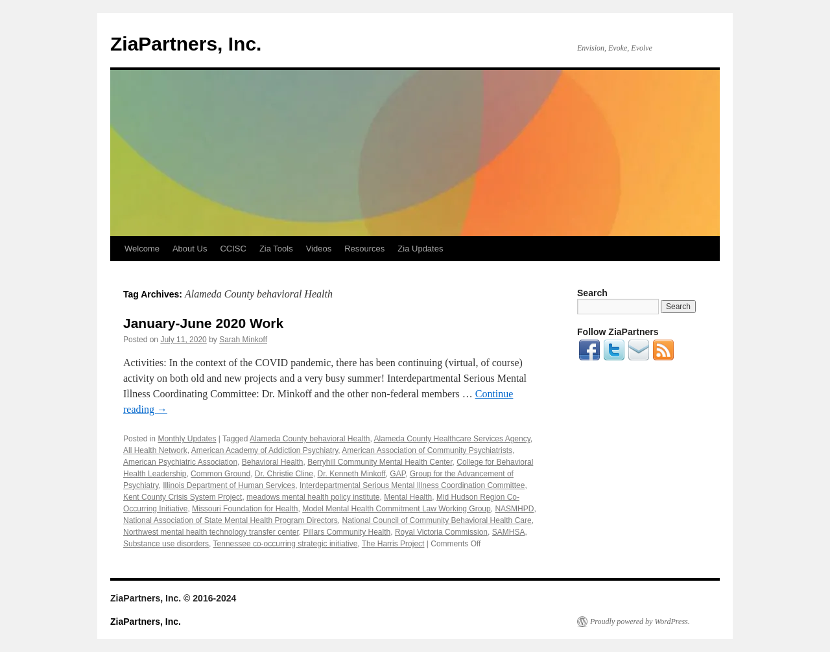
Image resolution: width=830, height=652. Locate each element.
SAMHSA (508, 532)
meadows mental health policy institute (312, 497)
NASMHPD (514, 508)
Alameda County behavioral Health (310, 438)
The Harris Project (393, 543)
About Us (189, 248)
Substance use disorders (166, 543)
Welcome (142, 248)
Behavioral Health (272, 462)
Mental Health (408, 497)
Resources (364, 248)
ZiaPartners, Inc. (185, 43)
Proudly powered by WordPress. (640, 621)
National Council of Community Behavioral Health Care (437, 520)
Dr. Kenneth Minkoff (352, 473)
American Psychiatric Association (180, 462)
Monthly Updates (187, 438)
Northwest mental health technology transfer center (211, 532)
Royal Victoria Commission (441, 532)
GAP (397, 473)
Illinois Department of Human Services (229, 485)
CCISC (233, 248)
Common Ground (220, 473)
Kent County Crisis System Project (182, 497)
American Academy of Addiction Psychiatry (264, 450)
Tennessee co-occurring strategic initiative (285, 543)
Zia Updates (420, 248)
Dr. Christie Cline (284, 473)
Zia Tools (276, 248)
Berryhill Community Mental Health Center (379, 462)
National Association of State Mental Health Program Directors (230, 520)
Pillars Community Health (347, 532)
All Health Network (155, 450)
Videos (319, 248)
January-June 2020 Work (203, 323)
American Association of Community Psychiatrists (427, 450)
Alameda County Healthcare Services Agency (452, 438)
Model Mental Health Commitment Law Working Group (396, 508)
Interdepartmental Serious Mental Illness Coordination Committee (412, 485)
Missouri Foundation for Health (245, 508)
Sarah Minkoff (243, 339)
